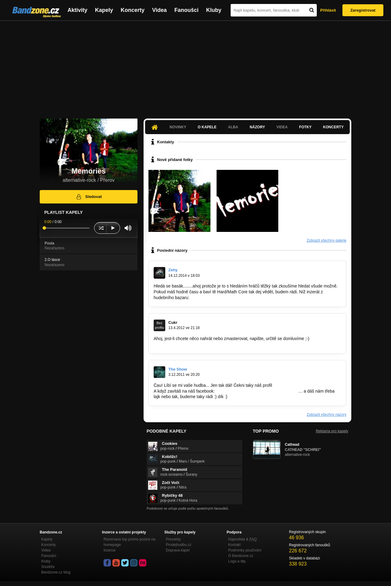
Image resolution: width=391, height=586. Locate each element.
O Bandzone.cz (240, 556)
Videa (159, 10)
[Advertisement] (195, 66)
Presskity (173, 539)
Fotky (305, 127)
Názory (257, 127)
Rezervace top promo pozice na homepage (129, 542)
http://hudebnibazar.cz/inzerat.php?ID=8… (231, 297)
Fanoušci (186, 10)
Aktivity (77, 10)
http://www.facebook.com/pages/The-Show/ (257, 391)
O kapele (207, 127)
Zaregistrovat (362, 10)
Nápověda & (242, 539)
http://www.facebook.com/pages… (186, 344)
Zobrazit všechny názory (326, 414)
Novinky (178, 127)
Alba (233, 127)
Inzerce (109, 550)
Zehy (172, 270)
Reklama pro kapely (332, 431)
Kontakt (234, 545)
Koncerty (132, 10)
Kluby (213, 10)
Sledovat (88, 196)
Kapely (104, 10)
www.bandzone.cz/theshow (299, 385)
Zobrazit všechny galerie (326, 240)
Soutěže (48, 567)
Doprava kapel (177, 550)
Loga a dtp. (237, 561)
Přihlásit (328, 10)
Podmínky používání (244, 550)
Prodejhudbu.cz (178, 545)
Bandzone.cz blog (55, 572)
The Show (177, 369)
